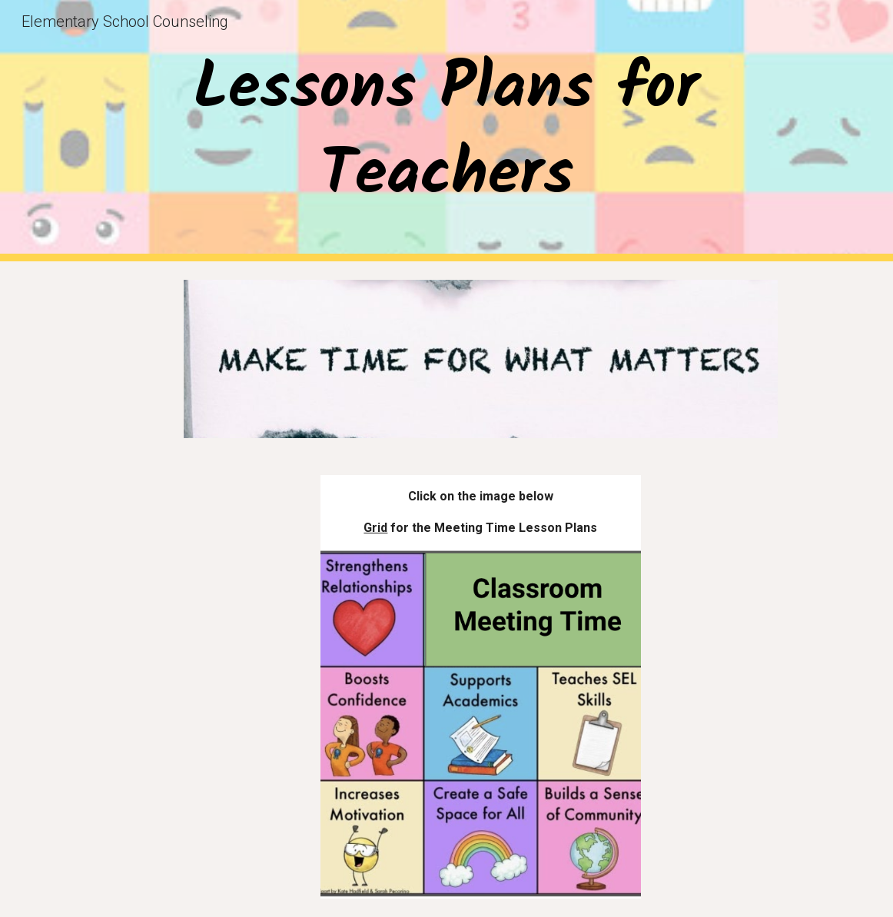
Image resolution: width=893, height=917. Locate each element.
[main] (446, 130)
